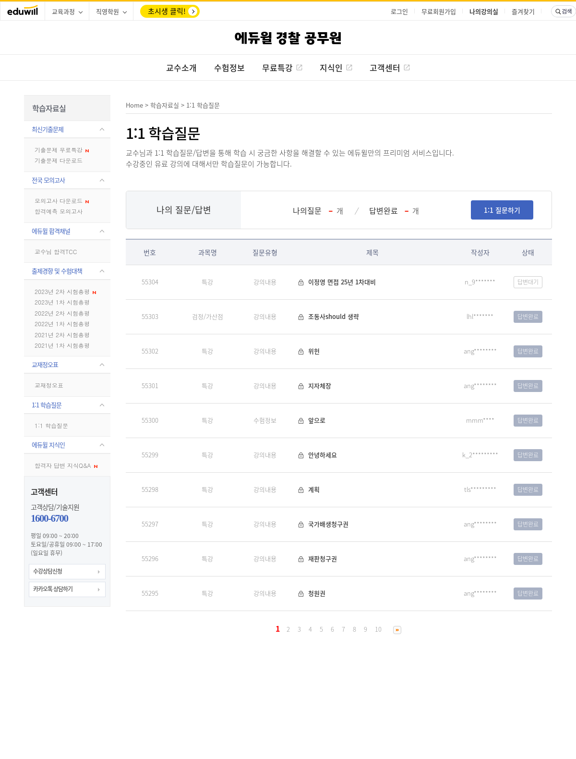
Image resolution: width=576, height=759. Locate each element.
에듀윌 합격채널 (51, 230)
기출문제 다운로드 (59, 160)
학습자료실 (164, 105)
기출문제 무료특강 (62, 150)
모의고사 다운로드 (62, 200)
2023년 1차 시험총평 (62, 302)
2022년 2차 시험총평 (62, 313)
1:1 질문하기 (502, 210)
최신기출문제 (47, 129)
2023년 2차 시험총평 (65, 291)
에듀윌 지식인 (48, 444)
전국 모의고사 (48, 179)
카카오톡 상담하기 (52, 589)
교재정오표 (45, 364)
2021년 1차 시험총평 (62, 345)
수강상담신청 (47, 571)
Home (134, 105)
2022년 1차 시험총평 (62, 323)
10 (378, 629)
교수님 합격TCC (56, 251)
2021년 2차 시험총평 (62, 335)
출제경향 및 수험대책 (57, 270)
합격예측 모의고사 (59, 211)
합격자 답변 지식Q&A (66, 465)
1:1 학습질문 (46, 404)
